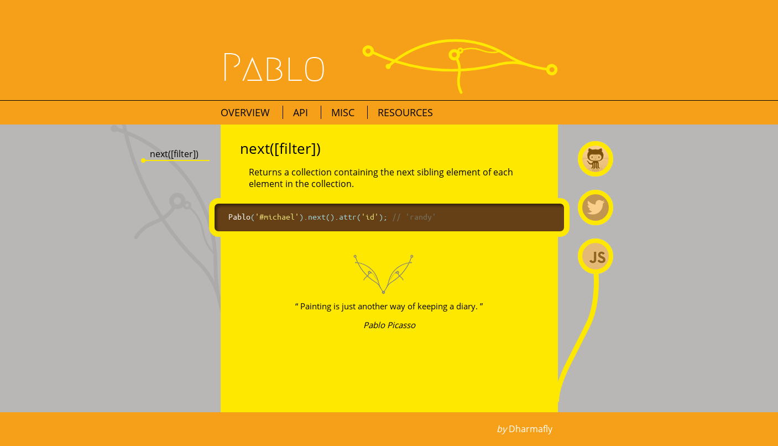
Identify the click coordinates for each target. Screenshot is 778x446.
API (302, 112)
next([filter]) (174, 154)
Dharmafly (530, 429)
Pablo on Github (595, 159)
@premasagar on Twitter (595, 207)
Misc (344, 112)
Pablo (274, 68)
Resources (405, 112)
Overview (247, 112)
